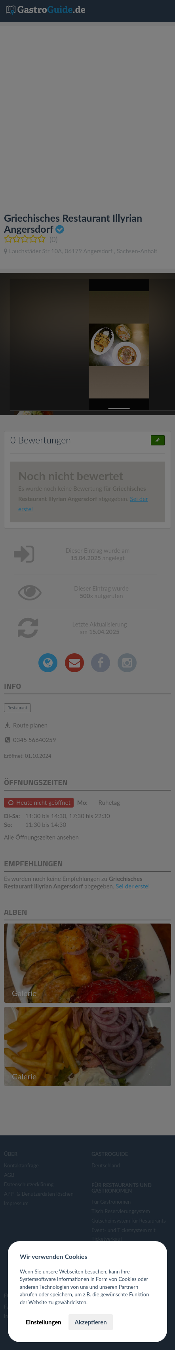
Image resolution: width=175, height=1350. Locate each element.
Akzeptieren (90, 1322)
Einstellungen (43, 1322)
